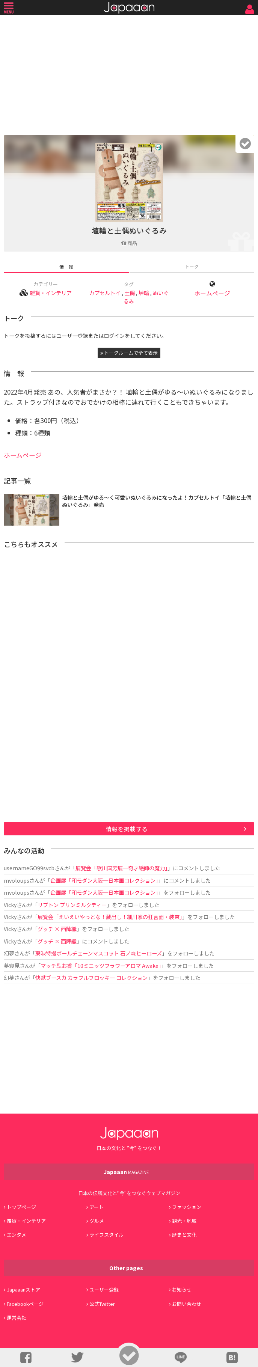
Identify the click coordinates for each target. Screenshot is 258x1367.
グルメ (96, 1220)
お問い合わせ (186, 1303)
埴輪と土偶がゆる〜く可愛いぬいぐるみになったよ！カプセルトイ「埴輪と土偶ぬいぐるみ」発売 (156, 500)
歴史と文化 (184, 1234)
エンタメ (16, 1234)
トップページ (21, 1206)
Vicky (10, 905)
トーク (192, 266)
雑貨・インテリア (51, 293)
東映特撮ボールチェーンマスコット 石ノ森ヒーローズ (98, 953)
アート (96, 1206)
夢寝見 (12, 965)
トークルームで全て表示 (129, 352)
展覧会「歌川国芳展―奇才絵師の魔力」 (121, 868)
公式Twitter (102, 1303)
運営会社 (16, 1317)
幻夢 (9, 953)
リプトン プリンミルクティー (72, 905)
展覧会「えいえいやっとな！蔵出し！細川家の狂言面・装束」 (110, 917)
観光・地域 (184, 1220)
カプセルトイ (105, 293)
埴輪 (144, 293)
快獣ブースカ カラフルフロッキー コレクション (91, 977)
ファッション (186, 1206)
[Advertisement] (129, 73)
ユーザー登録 (104, 1289)
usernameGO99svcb (29, 868)
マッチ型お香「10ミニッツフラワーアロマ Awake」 (101, 965)
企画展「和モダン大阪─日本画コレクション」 (104, 880)
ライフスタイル (106, 1234)
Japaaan (129, 8)
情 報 (66, 266)
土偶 (129, 293)
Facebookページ (25, 1303)
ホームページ (212, 293)
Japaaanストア (23, 1289)
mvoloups (16, 880)
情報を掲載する (127, 829)
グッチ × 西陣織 (57, 929)
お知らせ (182, 1289)
